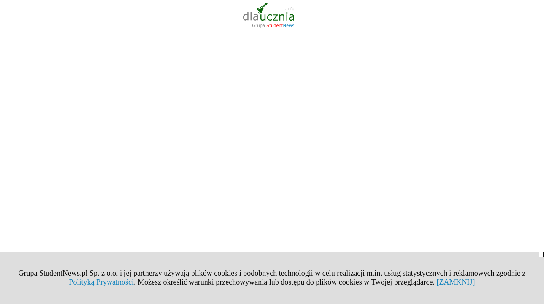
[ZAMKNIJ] (456, 282)
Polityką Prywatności (101, 282)
